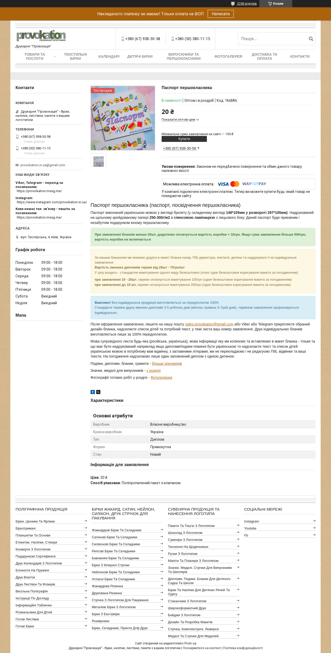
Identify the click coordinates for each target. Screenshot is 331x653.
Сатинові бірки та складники (114, 537)
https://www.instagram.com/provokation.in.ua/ (52, 202)
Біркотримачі (25, 528)
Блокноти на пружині (32, 570)
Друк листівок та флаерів (35, 584)
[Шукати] (310, 38)
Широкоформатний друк (187, 608)
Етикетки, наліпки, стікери (36, 542)
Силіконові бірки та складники (116, 544)
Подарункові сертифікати (36, 556)
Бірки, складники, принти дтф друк (120, 628)
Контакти (300, 56)
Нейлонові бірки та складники (116, 572)
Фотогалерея (228, 56)
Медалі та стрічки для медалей (193, 636)
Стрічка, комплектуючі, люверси (193, 629)
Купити (184, 139)
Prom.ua (190, 643)
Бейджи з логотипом (184, 615)
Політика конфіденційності (243, 648)
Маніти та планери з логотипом (193, 561)
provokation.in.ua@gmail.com (42, 165)
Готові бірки (25, 626)
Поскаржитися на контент (202, 648)
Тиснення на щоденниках (188, 547)
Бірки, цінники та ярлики (35, 521)
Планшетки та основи (33, 535)
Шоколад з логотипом (185, 533)
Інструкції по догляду (32, 598)
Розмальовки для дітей (34, 612)
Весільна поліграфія (32, 591)
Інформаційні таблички (33, 605)
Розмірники (100, 621)
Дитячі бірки (140, 56)
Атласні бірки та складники (113, 579)
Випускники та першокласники (184, 56)
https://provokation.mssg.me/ (39, 191)
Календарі (108, 56)
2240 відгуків (247, 3)
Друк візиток (25, 577)
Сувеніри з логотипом (185, 540)
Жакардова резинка (107, 586)
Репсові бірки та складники (113, 551)
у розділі (153, 370)
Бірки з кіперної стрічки (110, 565)
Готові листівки (27, 619)
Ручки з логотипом (183, 554)
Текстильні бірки (75, 56)
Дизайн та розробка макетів (190, 622)
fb (246, 535)
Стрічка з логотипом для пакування (120, 600)
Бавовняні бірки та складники (115, 558)
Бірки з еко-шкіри (106, 614)
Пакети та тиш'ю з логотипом (191, 526)
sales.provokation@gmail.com (209, 324)
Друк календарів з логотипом (39, 563)
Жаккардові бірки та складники (116, 530)
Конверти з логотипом (33, 549)
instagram (251, 521)
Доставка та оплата (264, 56)
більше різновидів (167, 363)
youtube (250, 528)
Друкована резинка (107, 593)
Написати (221, 13)
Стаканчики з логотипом (187, 601)
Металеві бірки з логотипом (114, 607)
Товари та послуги (34, 56)
